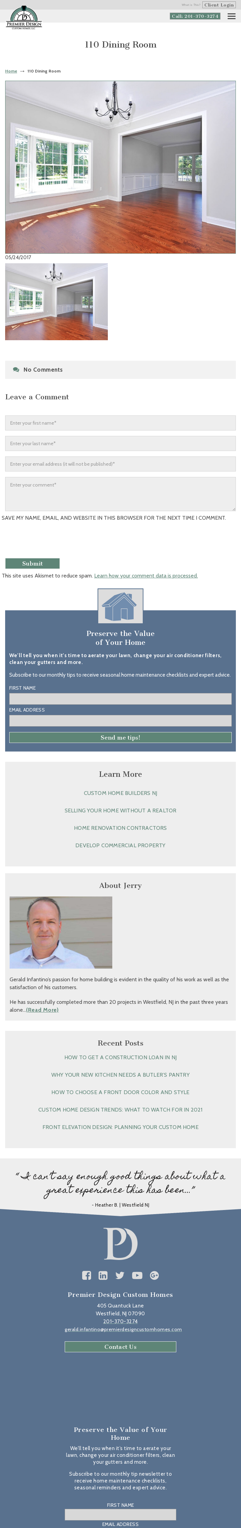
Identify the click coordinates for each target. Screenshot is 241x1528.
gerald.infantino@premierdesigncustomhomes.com (123, 1329)
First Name (22, 688)
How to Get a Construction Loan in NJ (120, 1057)
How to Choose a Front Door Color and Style (120, 1092)
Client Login (219, 5)
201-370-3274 (120, 1321)
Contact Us (120, 1346)
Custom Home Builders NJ (120, 793)
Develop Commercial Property (120, 845)
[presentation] (54, 542)
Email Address (27, 710)
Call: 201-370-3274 (195, 16)
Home (11, 71)
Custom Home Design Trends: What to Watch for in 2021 (120, 1109)
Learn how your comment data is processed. (146, 575)
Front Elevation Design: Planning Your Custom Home (120, 1127)
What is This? (191, 4)
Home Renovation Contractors (120, 828)
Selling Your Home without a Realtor (121, 810)
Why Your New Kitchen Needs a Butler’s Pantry (120, 1075)
